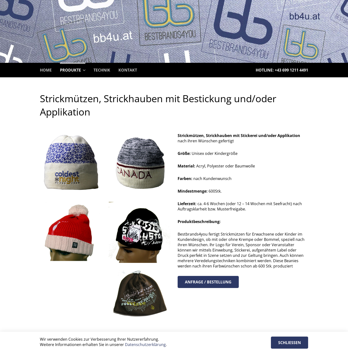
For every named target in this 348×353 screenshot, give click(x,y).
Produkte (70, 70)
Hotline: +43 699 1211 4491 (282, 70)
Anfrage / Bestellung (208, 282)
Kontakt (127, 70)
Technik (102, 70)
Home (46, 70)
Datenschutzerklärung (145, 344)
